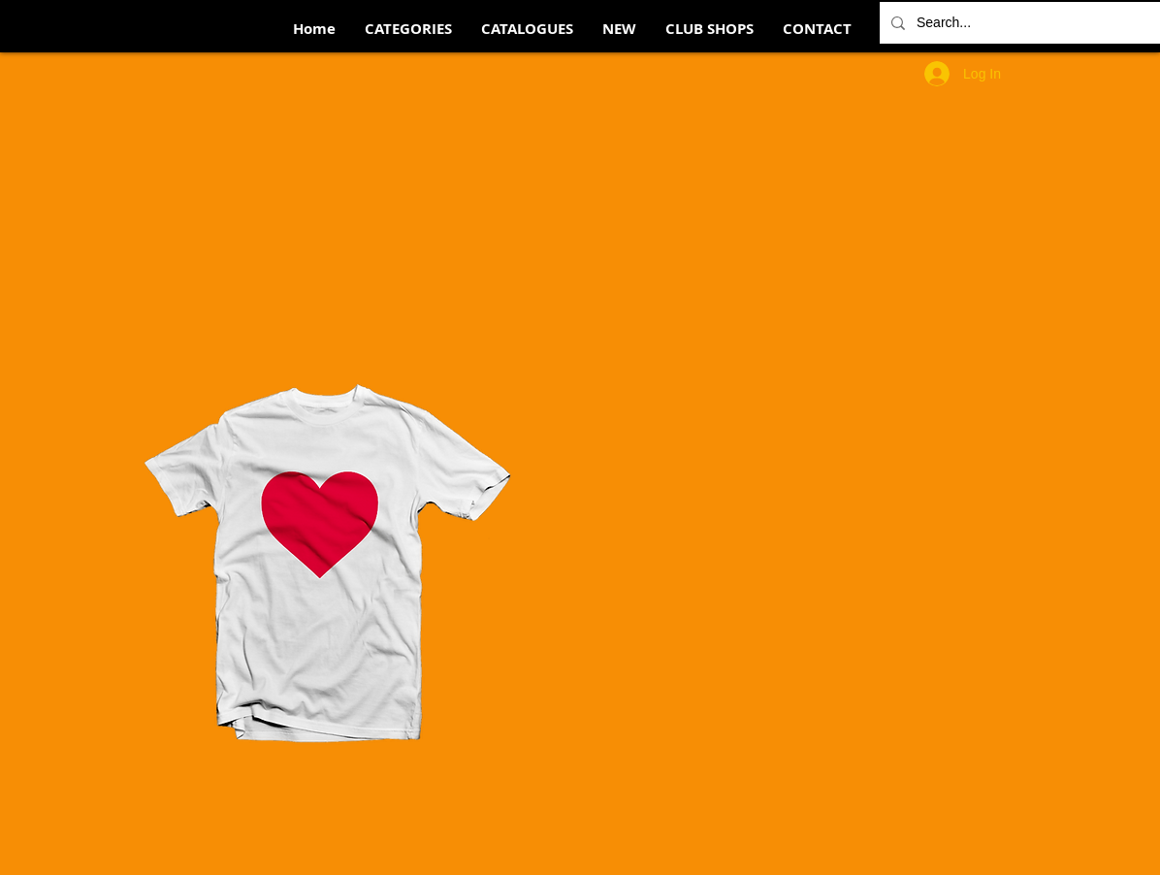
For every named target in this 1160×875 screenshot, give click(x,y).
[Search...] (1025, 23)
